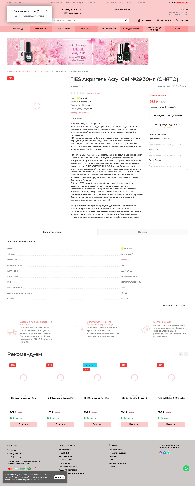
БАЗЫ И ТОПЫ (63, 29)
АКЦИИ (176, 29)
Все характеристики (80, 113)
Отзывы (130, 2)
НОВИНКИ (64, 453)
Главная (11, 71)
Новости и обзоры (74, 2)
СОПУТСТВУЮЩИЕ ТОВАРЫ (154, 29)
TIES (35, 71)
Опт (100, 2)
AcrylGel (44, 71)
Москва (22, 2)
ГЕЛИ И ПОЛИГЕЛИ (109, 29)
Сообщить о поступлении (167, 115)
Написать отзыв (93, 93)
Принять (59, 477)
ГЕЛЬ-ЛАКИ (86, 29)
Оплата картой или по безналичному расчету (100, 323)
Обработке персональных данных (28, 480)
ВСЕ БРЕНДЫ (18, 29)
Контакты (142, 2)
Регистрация (182, 2)
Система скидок (55, 2)
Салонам (91, 2)
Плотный (125, 260)
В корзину (24, 424)
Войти (172, 2)
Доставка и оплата (114, 2)
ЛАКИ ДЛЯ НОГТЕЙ (131, 29)
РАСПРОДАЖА (41, 29)
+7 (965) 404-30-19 (71, 9)
